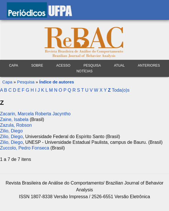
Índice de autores (56, 81)
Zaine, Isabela (14, 119)
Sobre (37, 65)
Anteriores (149, 65)
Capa (13, 65)
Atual (119, 65)
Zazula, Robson (16, 125)
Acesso (63, 65)
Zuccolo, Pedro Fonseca (24, 148)
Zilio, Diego (11, 130)
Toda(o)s (120, 90)
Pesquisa (25, 81)
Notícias (85, 71)
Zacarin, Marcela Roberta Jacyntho (35, 113)
